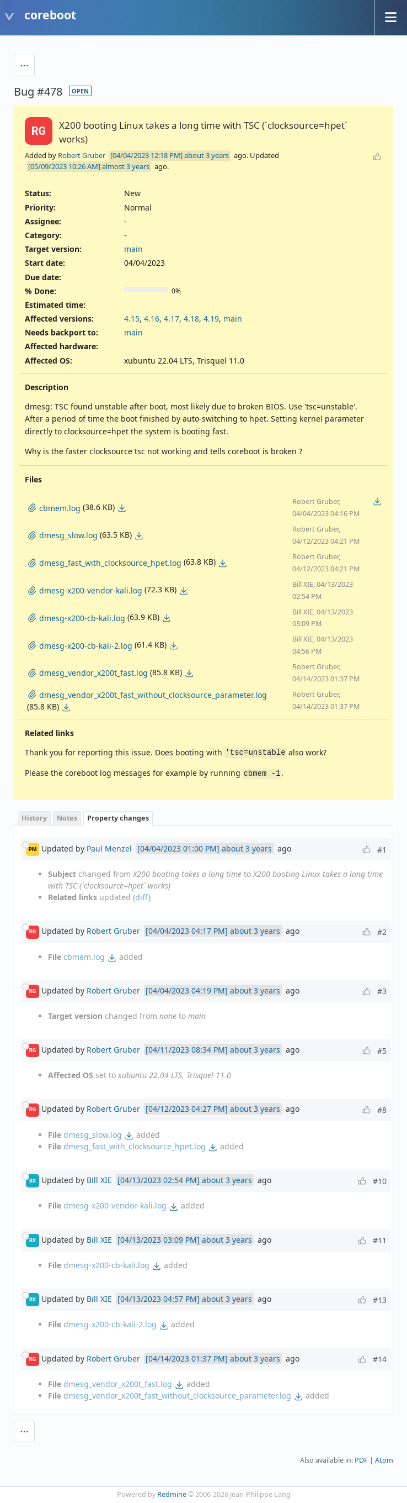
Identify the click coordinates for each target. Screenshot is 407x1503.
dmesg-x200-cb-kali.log (106, 1265)
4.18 (191, 318)
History (34, 818)
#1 (382, 849)
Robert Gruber (81, 155)
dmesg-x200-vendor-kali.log (115, 1205)
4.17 (171, 318)
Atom (384, 1460)
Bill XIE (99, 1180)
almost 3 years (125, 166)
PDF (361, 1460)
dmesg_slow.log (92, 1134)
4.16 (151, 318)
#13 (380, 1300)
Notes (67, 818)
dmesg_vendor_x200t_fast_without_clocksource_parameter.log (177, 1395)
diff (141, 897)
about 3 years (206, 155)
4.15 (132, 318)
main (133, 249)
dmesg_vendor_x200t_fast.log (117, 1384)
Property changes (118, 818)
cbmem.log (84, 957)
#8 (382, 1110)
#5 (382, 1050)
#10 (380, 1181)
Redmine (171, 1494)
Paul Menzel (109, 848)
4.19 (211, 318)
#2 (382, 932)
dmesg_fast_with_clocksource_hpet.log (134, 1146)
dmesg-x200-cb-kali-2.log (110, 1324)
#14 (380, 1359)
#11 (380, 1240)
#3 (382, 991)
